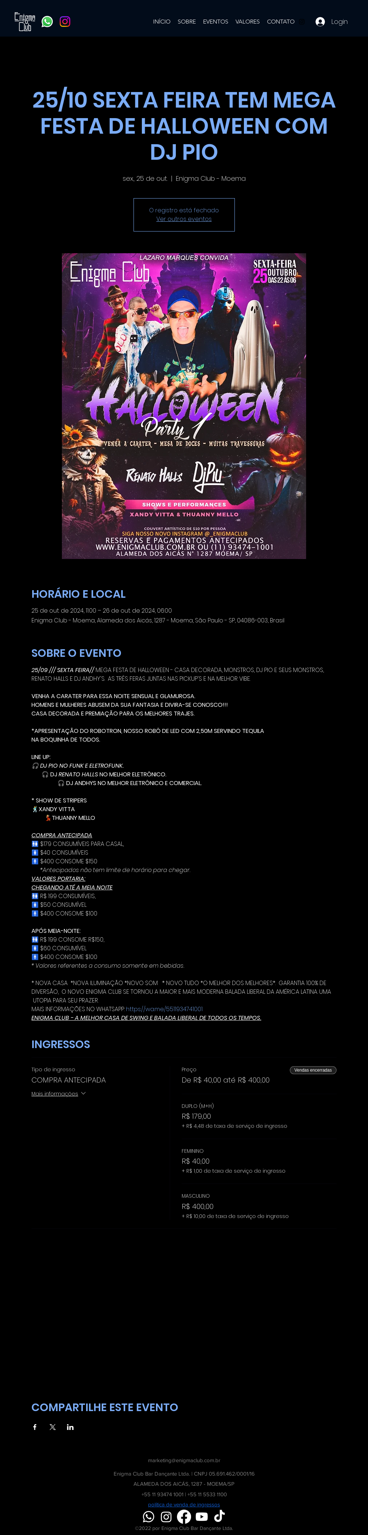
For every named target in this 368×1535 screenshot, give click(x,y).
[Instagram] (65, 21)
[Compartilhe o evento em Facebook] (34, 1427)
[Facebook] (184, 1517)
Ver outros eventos (184, 219)
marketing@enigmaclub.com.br (184, 1460)
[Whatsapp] (47, 21)
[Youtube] (202, 1517)
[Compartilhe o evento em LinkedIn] (70, 1427)
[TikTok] (219, 1517)
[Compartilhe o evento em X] (52, 1427)
